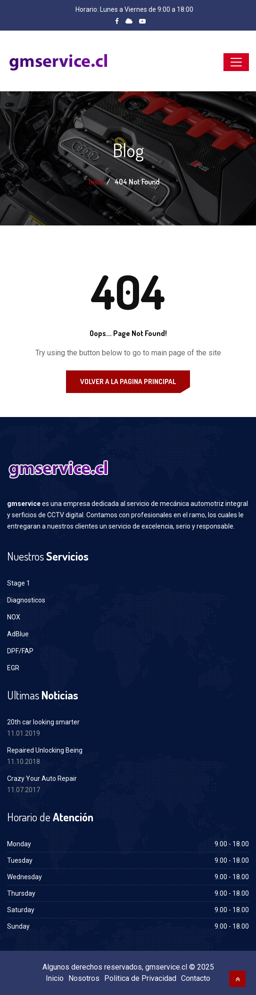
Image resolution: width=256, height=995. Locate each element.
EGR (13, 668)
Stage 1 (18, 583)
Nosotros (83, 978)
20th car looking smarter (43, 722)
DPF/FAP (20, 651)
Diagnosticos (26, 600)
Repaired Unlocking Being (45, 750)
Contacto (195, 978)
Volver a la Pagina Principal (128, 381)
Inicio (96, 181)
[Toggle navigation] (236, 62)
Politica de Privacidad (140, 978)
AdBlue (18, 634)
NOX (13, 617)
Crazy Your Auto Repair (42, 778)
